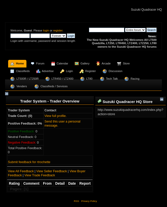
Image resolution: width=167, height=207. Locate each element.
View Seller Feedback (51, 171)
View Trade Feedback (39, 175)
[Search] (106, 30)
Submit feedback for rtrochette (29, 162)
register (58, 30)
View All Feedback (21, 171)
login (46, 30)
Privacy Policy (89, 201)
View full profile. (55, 116)
